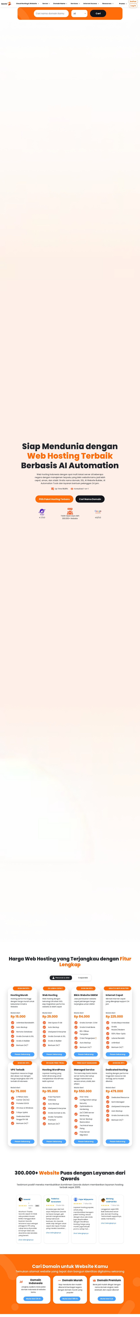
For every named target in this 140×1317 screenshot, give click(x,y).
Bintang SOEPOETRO (111, 1200)
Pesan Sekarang (22, 1054)
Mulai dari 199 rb (70, 1298)
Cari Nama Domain (90, 499)
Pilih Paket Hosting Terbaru (54, 499)
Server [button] (45, 3)
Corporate (81, 977)
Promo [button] (122, 4)
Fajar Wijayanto (86, 1199)
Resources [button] (107, 3)
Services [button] (74, 3)
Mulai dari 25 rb (33, 1298)
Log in (133, 5)
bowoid (27, 1199)
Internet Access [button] (90, 3)
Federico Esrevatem (56, 1200)
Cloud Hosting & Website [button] (26, 3)
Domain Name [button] (59, 3)
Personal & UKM (60, 977)
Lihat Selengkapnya (26, 1240)
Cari (98, 13)
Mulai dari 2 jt (106, 1298)
